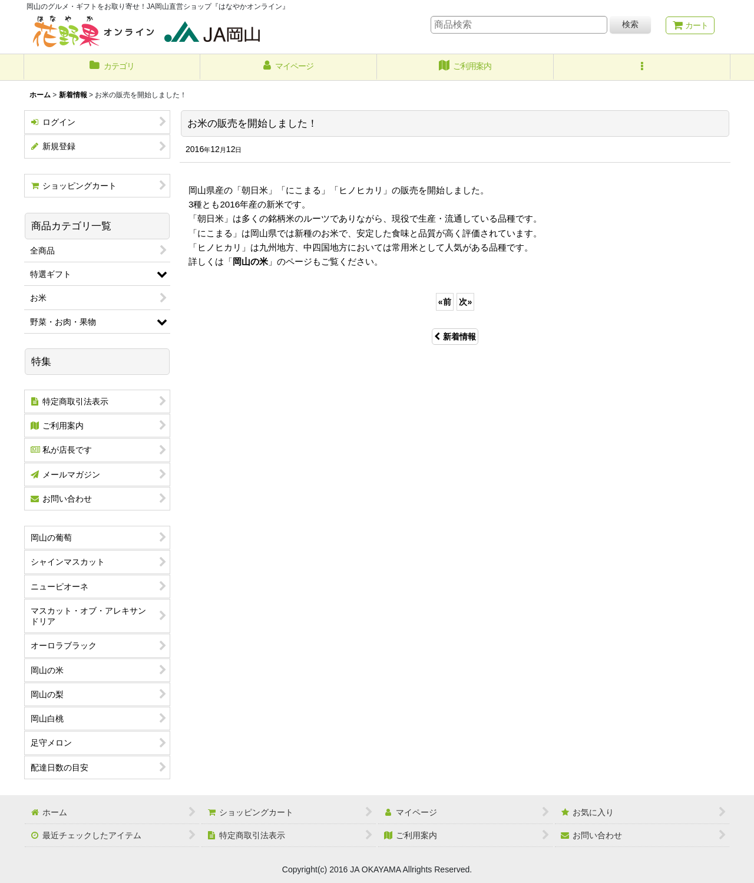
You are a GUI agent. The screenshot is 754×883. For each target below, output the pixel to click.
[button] (642, 67)
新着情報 (455, 336)
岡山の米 (250, 261)
